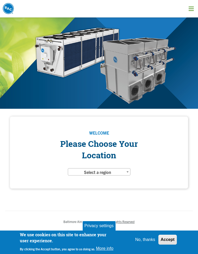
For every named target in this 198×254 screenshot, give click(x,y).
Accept (168, 239)
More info (104, 248)
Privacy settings (98, 225)
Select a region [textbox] (97, 172)
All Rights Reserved (122, 221)
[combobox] (99, 172)
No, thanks (145, 239)
